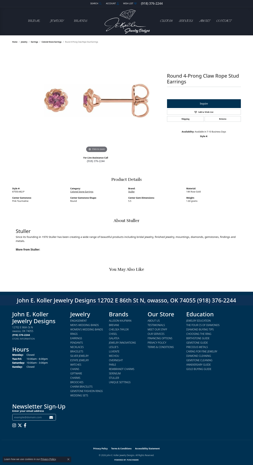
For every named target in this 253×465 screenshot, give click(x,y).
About (204, 21)
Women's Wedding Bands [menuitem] (86, 329)
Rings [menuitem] (74, 334)
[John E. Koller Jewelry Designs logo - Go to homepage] (126, 21)
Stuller (131, 191)
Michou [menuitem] (114, 356)
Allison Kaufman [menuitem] (120, 320)
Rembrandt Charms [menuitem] (121, 369)
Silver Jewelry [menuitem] (79, 356)
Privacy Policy (157, 342)
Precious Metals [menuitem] (197, 347)
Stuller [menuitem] (114, 377)
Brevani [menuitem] (114, 325)
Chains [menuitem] (74, 369)
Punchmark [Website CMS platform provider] (133, 460)
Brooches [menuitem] (77, 382)
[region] (96, 100)
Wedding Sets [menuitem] (79, 395)
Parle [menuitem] (112, 364)
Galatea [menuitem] (114, 338)
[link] (151, 3)
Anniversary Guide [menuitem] (198, 364)
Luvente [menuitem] (114, 351)
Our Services (156, 334)
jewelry (24, 42)
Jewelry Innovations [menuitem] (122, 342)
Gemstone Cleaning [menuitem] (199, 360)
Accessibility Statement (147, 448)
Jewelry (56, 21)
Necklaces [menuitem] (77, 347)
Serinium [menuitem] (115, 373)
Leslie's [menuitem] (114, 347)
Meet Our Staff (157, 329)
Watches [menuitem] (75, 364)
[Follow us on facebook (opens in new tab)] (25, 425)
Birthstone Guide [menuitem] (198, 338)
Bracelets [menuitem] (76, 351)
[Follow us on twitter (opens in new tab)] (20, 425)
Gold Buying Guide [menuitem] (199, 369)
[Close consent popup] (68, 459)
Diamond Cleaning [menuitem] (198, 356)
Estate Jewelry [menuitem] (79, 360)
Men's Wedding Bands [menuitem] (84, 325)
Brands (80, 21)
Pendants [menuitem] (76, 342)
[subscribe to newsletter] (51, 417)
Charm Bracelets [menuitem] (81, 386)
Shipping (185, 119)
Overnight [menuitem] (116, 360)
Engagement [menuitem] (78, 320)
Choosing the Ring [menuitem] (198, 334)
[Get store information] (23, 338)
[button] (96, 3)
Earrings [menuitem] (76, 338)
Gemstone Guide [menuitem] (197, 342)
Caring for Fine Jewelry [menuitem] (201, 351)
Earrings (34, 42)
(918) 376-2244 (96, 161)
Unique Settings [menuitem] (120, 382)
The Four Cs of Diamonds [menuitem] (203, 325)
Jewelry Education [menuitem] (198, 320)
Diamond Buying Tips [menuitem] (200, 329)
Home (15, 42)
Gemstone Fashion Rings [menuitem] (86, 391)
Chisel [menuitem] (113, 334)
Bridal (34, 21)
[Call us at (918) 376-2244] (21, 335)
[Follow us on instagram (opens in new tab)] (14, 425)
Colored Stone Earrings (51, 42)
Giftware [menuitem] (76, 373)
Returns (222, 119)
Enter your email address (28, 411)
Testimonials (156, 325)
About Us (154, 320)
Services (186, 21)
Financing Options (160, 338)
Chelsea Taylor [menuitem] (119, 329)
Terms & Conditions (161, 347)
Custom (166, 21)
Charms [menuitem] (75, 377)
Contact (223, 21)
